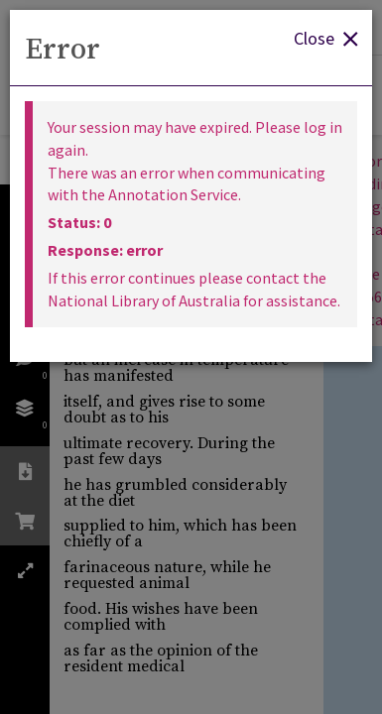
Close (325, 37)
